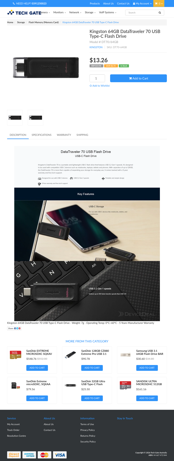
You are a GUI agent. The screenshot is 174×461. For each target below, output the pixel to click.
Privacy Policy (87, 429)
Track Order (13, 429)
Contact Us (123, 3)
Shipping (82, 134)
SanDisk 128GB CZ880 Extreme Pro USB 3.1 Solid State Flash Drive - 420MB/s (95, 355)
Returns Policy (87, 435)
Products (95, 3)
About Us (108, 3)
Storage (90, 12)
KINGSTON (96, 47)
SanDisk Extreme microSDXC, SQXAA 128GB (38, 384)
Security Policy (88, 441)
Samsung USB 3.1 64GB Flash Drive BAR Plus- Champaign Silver (150, 353)
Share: (14, 328)
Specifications (41, 134)
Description (18, 134)
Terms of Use (87, 424)
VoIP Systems (107, 12)
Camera (44, 12)
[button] (100, 85)
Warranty (64, 134)
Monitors (59, 12)
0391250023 (39, 3)
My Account (13, 424)
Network (75, 12)
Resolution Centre (16, 435)
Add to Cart (138, 78)
